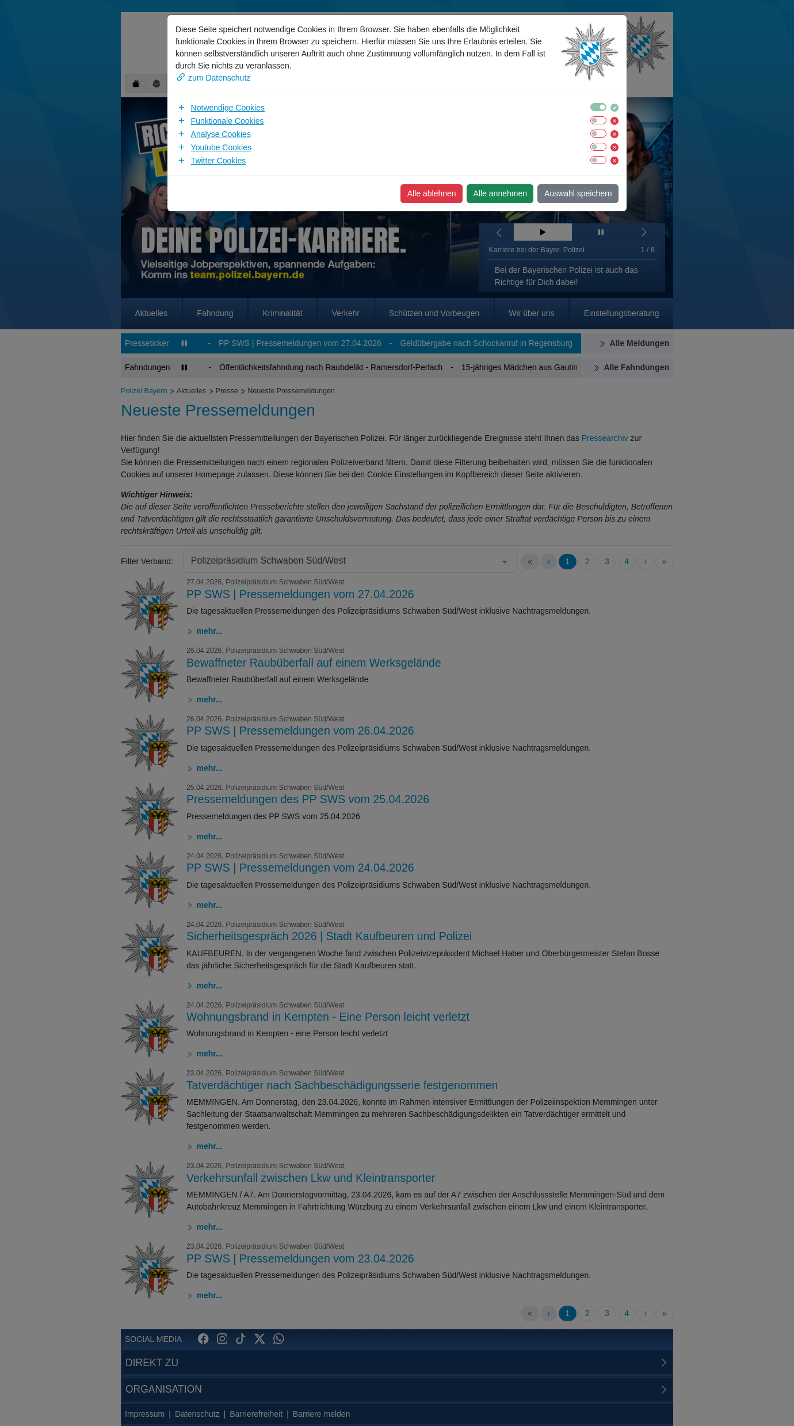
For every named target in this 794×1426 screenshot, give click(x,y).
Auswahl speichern (578, 193)
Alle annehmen (500, 193)
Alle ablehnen (431, 193)
